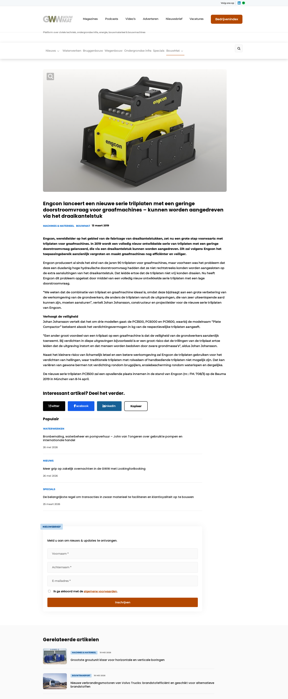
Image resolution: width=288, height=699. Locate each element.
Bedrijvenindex (231, 16)
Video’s (147, 16)
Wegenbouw (123, 32)
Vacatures (204, 16)
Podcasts (131, 16)
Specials (177, 32)
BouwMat (195, 32)
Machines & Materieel (58, 182)
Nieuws (48, 32)
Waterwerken (73, 32)
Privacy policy (237, 690)
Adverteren (165, 16)
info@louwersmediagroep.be (223, 648)
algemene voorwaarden (215, 250)
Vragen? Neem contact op (214, 533)
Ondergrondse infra (151, 32)
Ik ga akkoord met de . (215, 248)
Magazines (112, 16)
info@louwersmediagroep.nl (223, 592)
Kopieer (140, 404)
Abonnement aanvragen (109, 580)
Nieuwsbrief (185, 16)
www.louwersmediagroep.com (224, 666)
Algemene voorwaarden (211, 690)
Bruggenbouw (99, 32)
